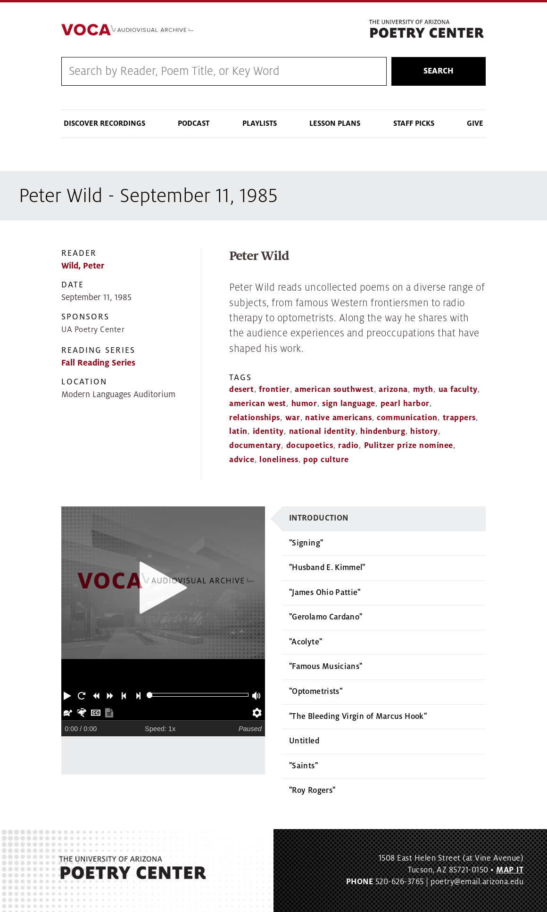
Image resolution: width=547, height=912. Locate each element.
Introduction (318, 518)
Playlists (259, 124)
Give (475, 124)
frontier (274, 390)
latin (238, 432)
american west (257, 403)
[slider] (150, 695)
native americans (338, 418)
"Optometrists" (315, 692)
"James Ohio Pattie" (325, 592)
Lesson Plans (334, 124)
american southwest (334, 390)
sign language (348, 403)
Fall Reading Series (98, 362)
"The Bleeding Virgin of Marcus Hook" (358, 716)
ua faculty (458, 390)
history (424, 432)
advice (241, 460)
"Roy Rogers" (312, 791)
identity (268, 432)
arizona (393, 390)
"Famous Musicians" (325, 667)
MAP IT (509, 870)
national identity (322, 432)
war (292, 418)
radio (348, 446)
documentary (255, 446)
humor (304, 403)
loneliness (278, 460)
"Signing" (306, 543)
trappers (459, 418)
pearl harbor (405, 403)
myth (423, 390)
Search (438, 71)
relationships (254, 418)
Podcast (193, 124)
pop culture (326, 460)
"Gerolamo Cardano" (325, 617)
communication (407, 418)
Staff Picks (413, 124)
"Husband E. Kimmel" (327, 568)
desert (241, 390)
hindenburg (382, 432)
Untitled (304, 741)
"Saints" (303, 766)
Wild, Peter (82, 266)
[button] (68, 695)
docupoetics (309, 446)
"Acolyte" (305, 642)
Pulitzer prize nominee (408, 446)
